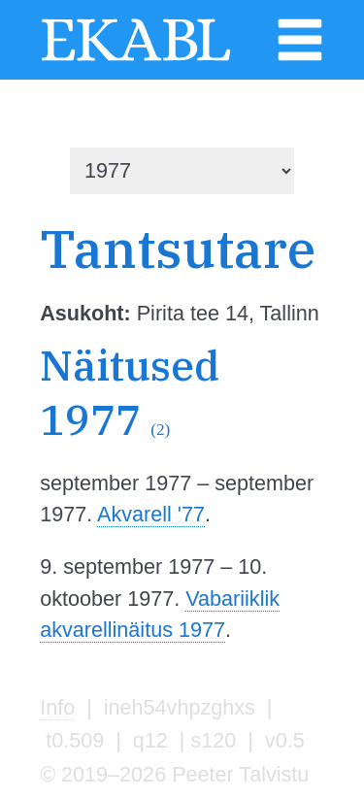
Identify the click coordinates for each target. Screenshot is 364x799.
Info (57, 707)
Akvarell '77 (151, 514)
